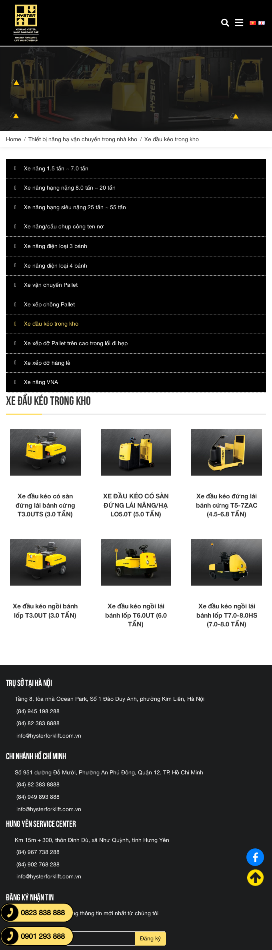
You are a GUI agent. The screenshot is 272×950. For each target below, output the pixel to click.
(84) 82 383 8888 (38, 723)
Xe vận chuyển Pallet (51, 285)
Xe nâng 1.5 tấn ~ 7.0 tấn (56, 168)
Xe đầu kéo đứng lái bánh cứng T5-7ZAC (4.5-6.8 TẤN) (227, 505)
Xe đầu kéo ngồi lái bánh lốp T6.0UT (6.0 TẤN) (136, 615)
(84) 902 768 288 (38, 864)
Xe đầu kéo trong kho (51, 323)
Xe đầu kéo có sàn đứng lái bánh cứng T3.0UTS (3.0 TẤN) (45, 505)
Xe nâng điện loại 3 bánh (55, 246)
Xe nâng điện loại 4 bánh (55, 265)
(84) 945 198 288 (38, 711)
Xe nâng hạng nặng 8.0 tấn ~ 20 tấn (70, 187)
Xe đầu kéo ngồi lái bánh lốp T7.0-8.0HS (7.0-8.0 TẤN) (226, 615)
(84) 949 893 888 (38, 797)
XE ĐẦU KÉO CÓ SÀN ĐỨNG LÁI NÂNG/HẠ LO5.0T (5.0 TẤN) (136, 505)
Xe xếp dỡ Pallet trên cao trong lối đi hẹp (76, 343)
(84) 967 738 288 (38, 852)
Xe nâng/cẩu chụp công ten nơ (64, 226)
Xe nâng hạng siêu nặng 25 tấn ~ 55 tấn (75, 207)
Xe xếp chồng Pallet (49, 304)
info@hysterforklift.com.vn (48, 735)
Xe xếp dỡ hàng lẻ (47, 363)
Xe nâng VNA (41, 382)
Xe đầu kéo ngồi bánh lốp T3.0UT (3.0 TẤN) (45, 610)
